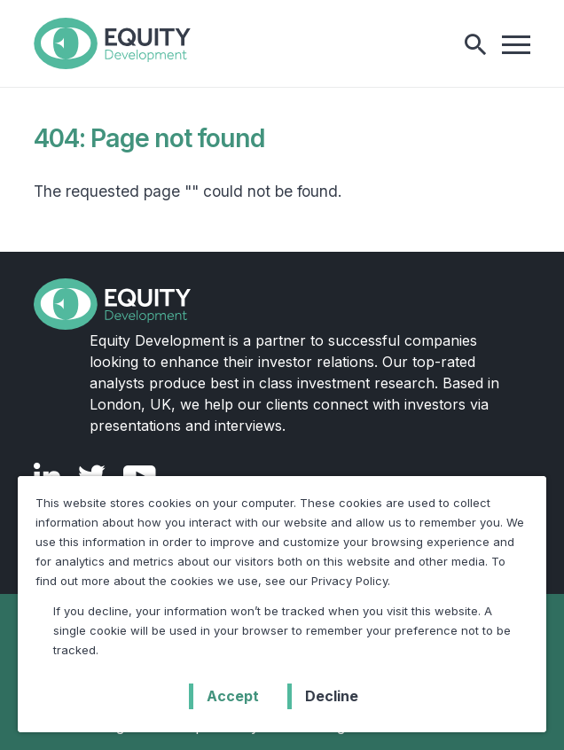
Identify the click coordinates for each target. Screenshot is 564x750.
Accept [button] (233, 696)
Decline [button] (331, 696)
